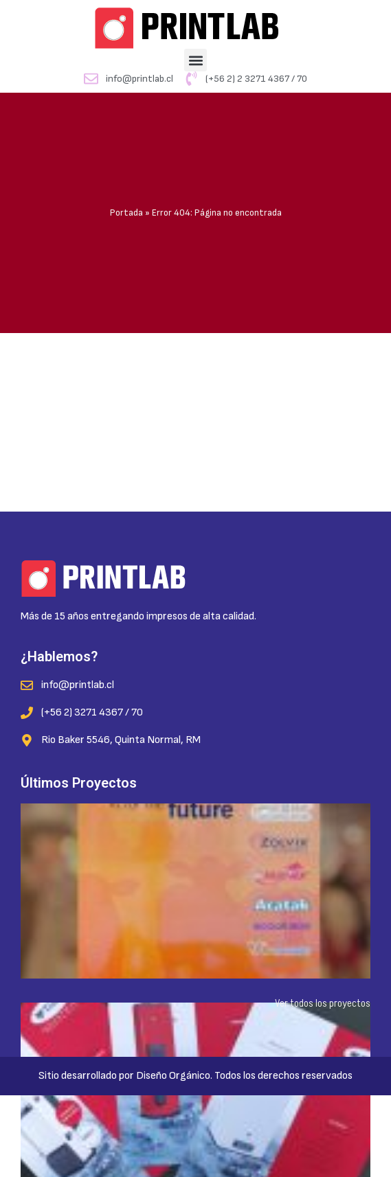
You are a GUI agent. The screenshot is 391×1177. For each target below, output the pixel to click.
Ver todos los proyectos (322, 1003)
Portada (126, 212)
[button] (195, 60)
